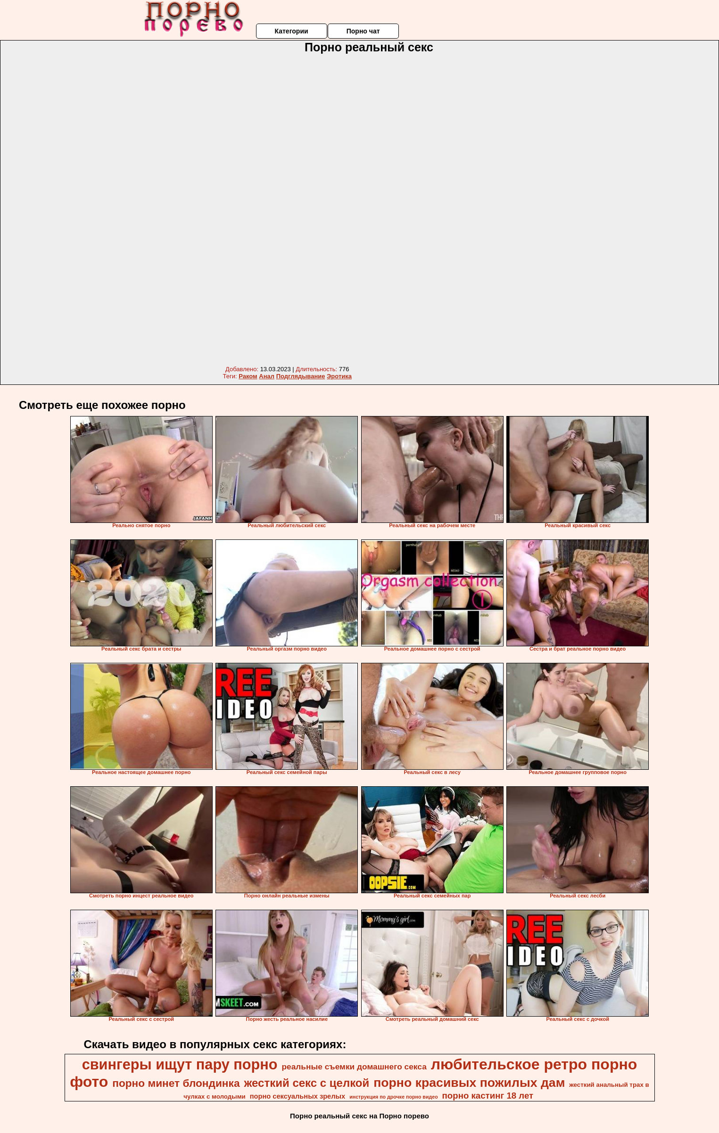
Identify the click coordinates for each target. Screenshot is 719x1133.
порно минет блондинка (176, 1083)
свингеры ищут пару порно (180, 1064)
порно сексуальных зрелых (298, 1096)
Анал (266, 376)
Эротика (339, 376)
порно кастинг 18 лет (488, 1095)
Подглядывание (300, 376)
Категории (291, 31)
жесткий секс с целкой (306, 1082)
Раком (248, 376)
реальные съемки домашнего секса (353, 1066)
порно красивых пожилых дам (469, 1083)
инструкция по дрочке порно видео (393, 1097)
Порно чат (363, 31)
